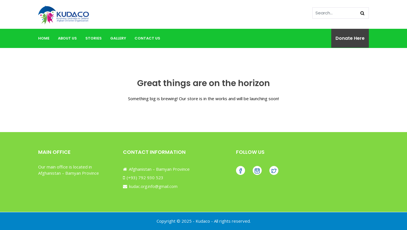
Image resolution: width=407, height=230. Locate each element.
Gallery (118, 38)
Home (43, 38)
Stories (93, 38)
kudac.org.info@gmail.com (152, 186)
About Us (67, 38)
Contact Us (147, 38)
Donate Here (350, 38)
